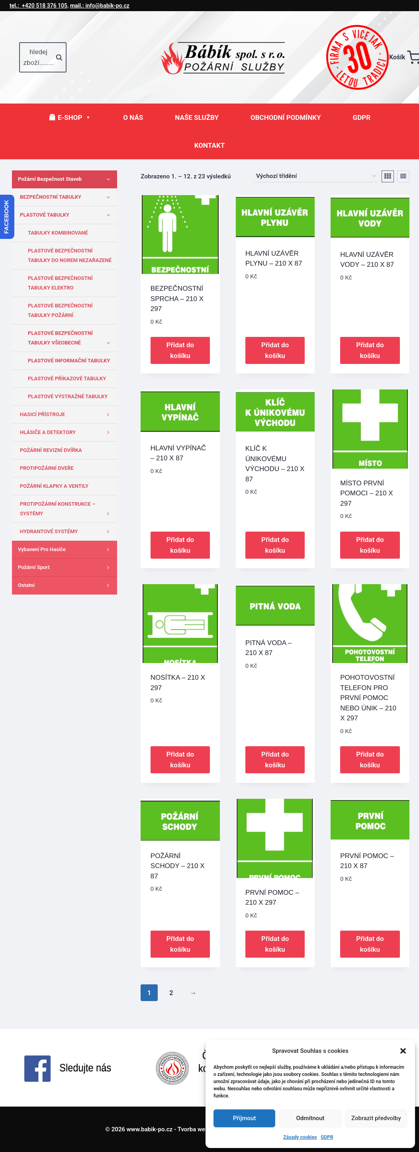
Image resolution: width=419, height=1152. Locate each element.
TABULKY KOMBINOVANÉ (58, 233)
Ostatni (65, 585)
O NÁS (133, 117)
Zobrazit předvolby (376, 1118)
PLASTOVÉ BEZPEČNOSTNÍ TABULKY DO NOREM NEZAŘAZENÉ (70, 255)
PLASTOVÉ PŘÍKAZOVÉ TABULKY (67, 378)
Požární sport (65, 567)
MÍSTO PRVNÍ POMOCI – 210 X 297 (366, 493)
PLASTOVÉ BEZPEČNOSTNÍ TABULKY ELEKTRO (60, 283)
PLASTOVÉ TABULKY (66, 215)
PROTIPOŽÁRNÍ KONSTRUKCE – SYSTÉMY (66, 509)
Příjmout (244, 1118)
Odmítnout (310, 1118)
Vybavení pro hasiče (65, 549)
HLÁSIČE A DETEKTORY (66, 432)
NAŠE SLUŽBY (197, 117)
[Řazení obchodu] (316, 176)
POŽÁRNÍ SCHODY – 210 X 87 (178, 866)
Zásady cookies (300, 1137)
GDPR (327, 1137)
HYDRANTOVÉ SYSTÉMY (66, 531)
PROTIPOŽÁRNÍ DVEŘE (47, 468)
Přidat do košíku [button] (180, 350)
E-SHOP (74, 117)
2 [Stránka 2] (171, 993)
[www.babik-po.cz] (229, 57)
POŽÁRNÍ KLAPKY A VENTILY (54, 486)
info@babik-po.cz (99, 5)
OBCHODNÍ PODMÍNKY (286, 117)
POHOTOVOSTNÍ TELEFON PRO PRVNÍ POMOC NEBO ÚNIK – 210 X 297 (368, 698)
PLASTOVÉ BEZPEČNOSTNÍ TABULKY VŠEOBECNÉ (70, 339)
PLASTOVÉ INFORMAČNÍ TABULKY (69, 361)
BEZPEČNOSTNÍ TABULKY (66, 197)
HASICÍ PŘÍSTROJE (66, 414)
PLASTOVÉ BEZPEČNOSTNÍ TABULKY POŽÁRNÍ (60, 310)
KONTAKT (209, 145)
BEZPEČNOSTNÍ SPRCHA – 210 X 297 (177, 299)
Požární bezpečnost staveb (65, 179)
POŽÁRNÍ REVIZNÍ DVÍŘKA (51, 450)
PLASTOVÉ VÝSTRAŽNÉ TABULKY (68, 396)
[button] (403, 1051)
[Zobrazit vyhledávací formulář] (43, 57)
